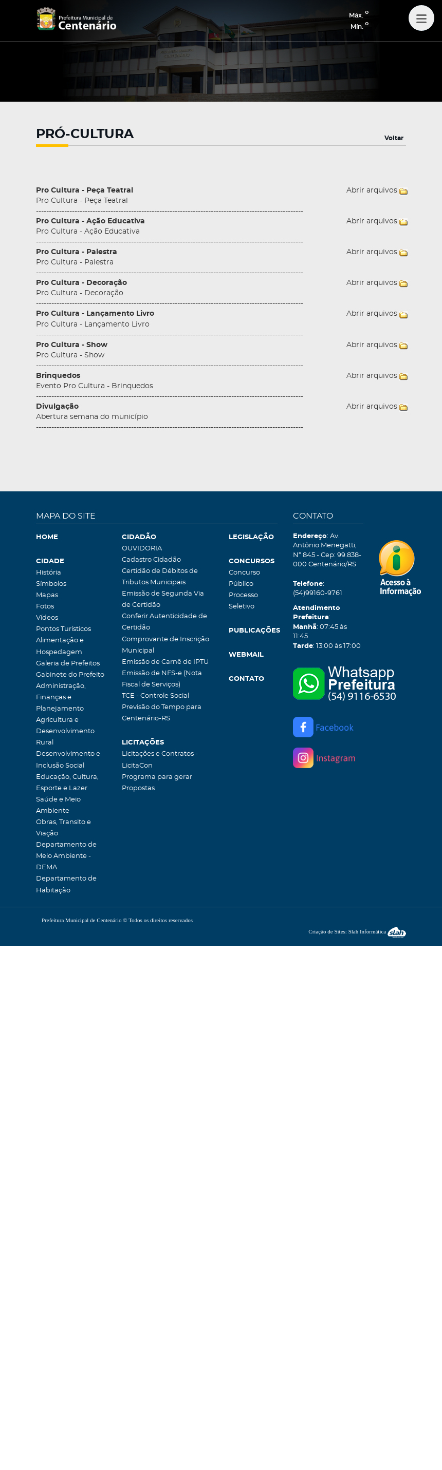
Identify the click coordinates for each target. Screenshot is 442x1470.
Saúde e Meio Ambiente (58, 805)
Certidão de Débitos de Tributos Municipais (160, 577)
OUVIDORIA (142, 548)
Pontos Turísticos (63, 629)
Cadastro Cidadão (151, 560)
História (48, 572)
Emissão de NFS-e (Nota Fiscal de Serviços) (162, 679)
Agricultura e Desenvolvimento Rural (65, 731)
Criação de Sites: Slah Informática (357, 931)
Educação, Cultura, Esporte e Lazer (67, 783)
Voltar (393, 138)
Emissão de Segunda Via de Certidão (163, 599)
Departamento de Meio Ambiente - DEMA (66, 856)
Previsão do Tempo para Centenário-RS (161, 713)
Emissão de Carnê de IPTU (165, 662)
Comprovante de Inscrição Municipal (165, 645)
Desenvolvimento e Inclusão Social (68, 760)
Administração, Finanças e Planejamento (61, 697)
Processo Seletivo (243, 601)
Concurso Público (244, 578)
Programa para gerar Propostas (157, 783)
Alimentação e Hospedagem (60, 646)
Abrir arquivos (371, 190)
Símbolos (51, 584)
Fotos (45, 606)
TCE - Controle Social (155, 696)
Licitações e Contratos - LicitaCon (160, 760)
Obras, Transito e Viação (63, 828)
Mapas (47, 595)
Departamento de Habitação (66, 884)
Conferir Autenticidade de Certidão (164, 622)
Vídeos (47, 618)
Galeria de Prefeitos (68, 663)
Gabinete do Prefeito (70, 675)
